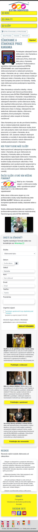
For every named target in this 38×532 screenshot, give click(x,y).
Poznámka (7, 297)
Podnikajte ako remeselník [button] (19, 441)
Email (5, 282)
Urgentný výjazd (8, 308)
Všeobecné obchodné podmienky (19, 502)
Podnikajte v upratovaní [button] (19, 402)
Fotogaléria (19, 499)
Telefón (6, 289)
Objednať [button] (32, 40)
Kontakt (19, 504)
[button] (19, 13)
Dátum (5, 260)
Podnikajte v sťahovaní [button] (19, 365)
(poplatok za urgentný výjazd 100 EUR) (16, 315)
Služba (5, 250)
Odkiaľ (5, 268)
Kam (4, 274)
